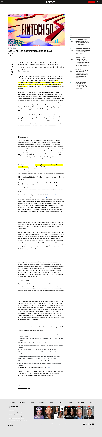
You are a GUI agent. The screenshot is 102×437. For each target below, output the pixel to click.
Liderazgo (22, 402)
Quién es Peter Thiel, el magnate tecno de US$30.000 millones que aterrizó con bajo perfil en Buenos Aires (82, 85)
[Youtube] (90, 424)
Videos (70, 402)
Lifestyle (51, 402)
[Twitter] (86, 424)
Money (32, 402)
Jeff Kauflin (11, 53)
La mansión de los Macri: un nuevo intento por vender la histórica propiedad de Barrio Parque (83, 51)
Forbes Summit (80, 402)
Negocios (41, 402)
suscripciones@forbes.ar (19, 418)
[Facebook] (84, 424)
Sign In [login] (98, 1)
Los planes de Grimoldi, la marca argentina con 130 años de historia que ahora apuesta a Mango (82, 42)
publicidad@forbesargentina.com (19, 412)
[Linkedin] (93, 424)
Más (81, 35)
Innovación (12, 402)
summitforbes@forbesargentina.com (19, 416)
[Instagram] (88, 424)
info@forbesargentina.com (17, 414)
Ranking (27, 388)
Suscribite (91, 1)
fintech (21, 388)
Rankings (61, 402)
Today (91, 402)
